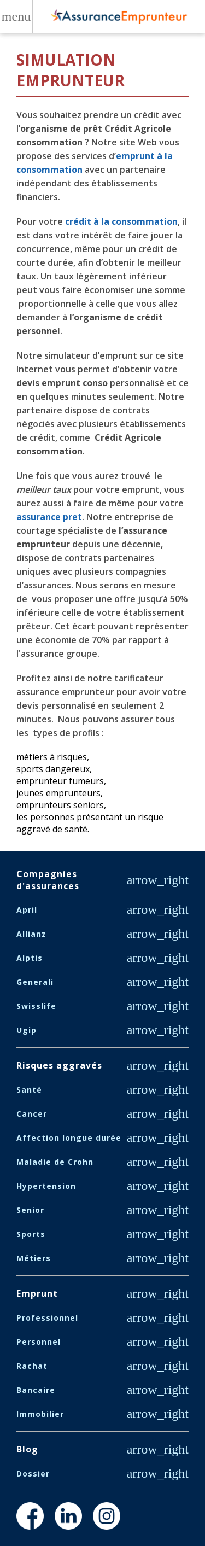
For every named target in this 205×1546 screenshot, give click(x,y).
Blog (27, 1449)
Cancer (31, 1114)
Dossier (33, 1473)
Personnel (38, 1342)
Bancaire (35, 1390)
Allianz (31, 934)
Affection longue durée (68, 1138)
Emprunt (37, 1293)
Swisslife (36, 1006)
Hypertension (46, 1186)
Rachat (32, 1366)
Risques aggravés (59, 1065)
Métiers (33, 1258)
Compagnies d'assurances (47, 880)
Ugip (26, 1030)
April (26, 910)
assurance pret (49, 517)
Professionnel (47, 1317)
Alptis (29, 958)
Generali (35, 982)
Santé (29, 1089)
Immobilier (40, 1414)
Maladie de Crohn (54, 1162)
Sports (30, 1234)
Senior (30, 1210)
